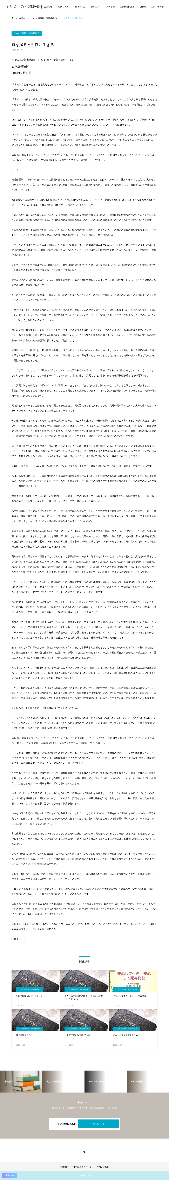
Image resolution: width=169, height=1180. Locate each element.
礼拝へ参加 (109, 6)
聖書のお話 (80, 6)
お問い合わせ (157, 6)
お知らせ (48, 6)
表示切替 (9, 1175)
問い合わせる (98, 1124)
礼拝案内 (64, 1167)
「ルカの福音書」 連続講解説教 (26, 33)
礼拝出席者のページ (82, 1167)
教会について (64, 6)
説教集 (143, 6)
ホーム (36, 6)
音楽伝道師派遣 (127, 6)
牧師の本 (95, 6)
